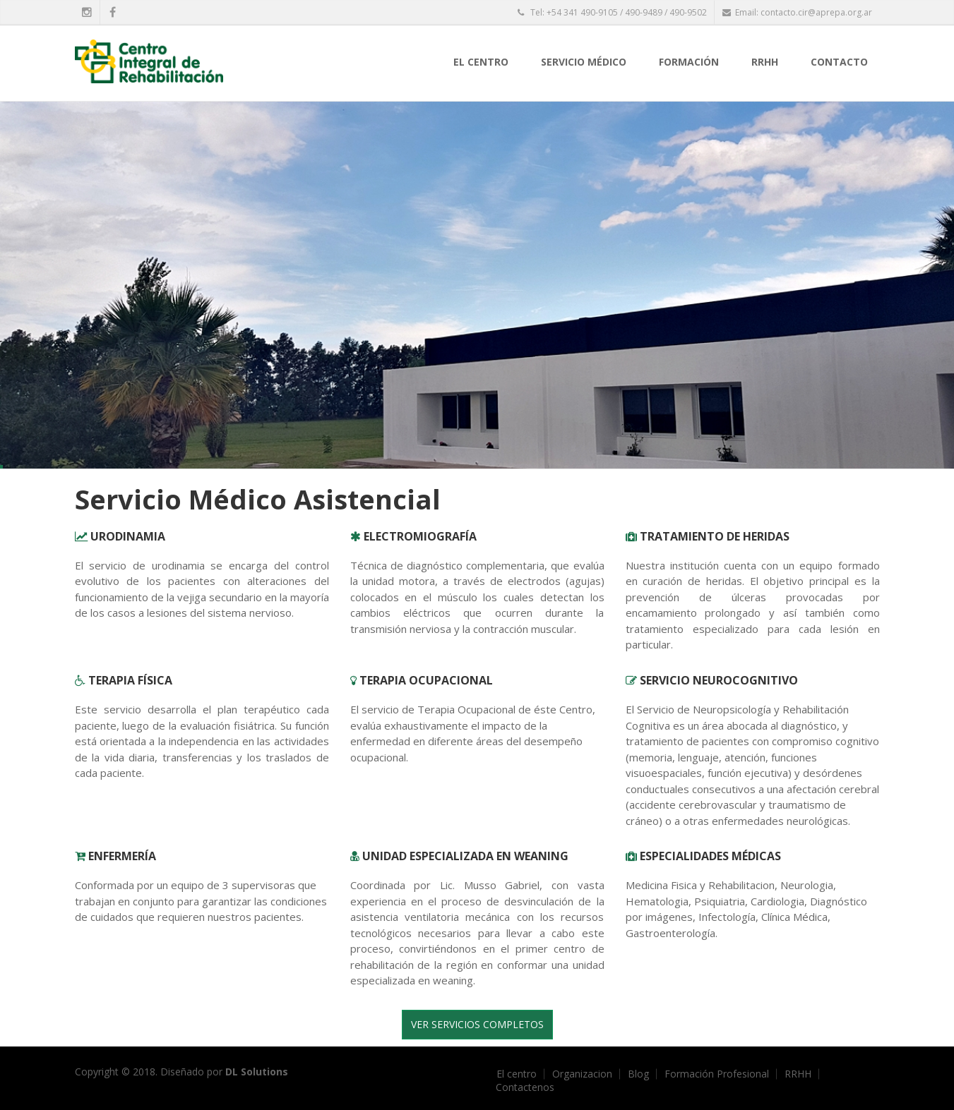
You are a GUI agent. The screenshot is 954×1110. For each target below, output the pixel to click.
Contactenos (525, 1087)
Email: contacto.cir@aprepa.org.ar (797, 12)
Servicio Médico (583, 61)
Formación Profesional (716, 1074)
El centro (480, 61)
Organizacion (582, 1074)
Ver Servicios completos (477, 1024)
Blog (638, 1074)
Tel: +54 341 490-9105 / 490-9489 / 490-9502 (612, 12)
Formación (689, 61)
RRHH (764, 61)
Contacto (839, 61)
